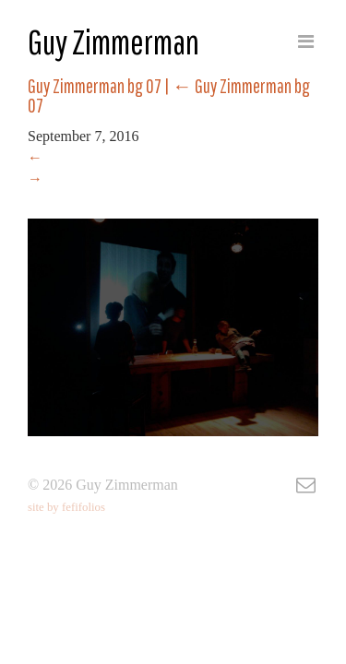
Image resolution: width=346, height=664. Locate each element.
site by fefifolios (66, 507)
